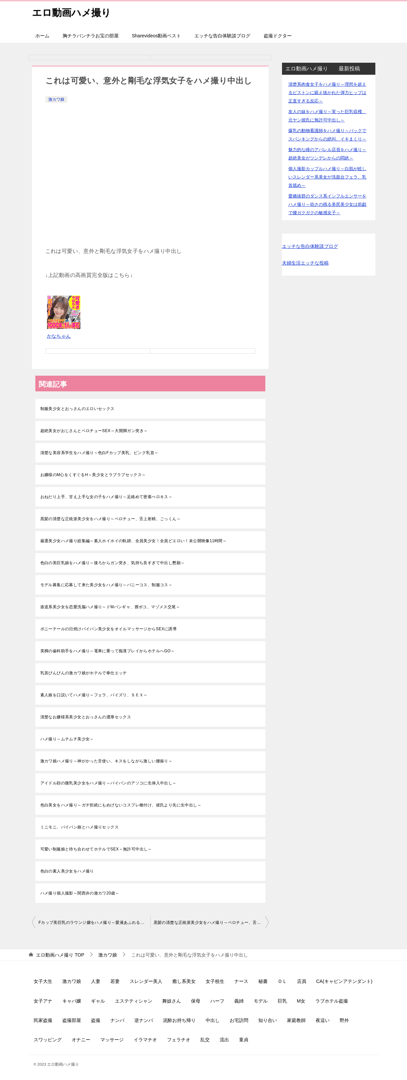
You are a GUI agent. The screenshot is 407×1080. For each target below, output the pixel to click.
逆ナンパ (143, 1020)
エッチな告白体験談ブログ (222, 35)
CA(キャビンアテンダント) (344, 981)
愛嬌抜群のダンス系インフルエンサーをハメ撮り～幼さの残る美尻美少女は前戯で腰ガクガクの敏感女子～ (327, 204)
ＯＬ (282, 981)
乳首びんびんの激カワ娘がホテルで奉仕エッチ (83, 673)
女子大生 (43, 981)
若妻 (115, 981)
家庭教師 (296, 1020)
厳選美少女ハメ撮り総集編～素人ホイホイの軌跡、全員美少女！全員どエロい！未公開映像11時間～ (133, 540)
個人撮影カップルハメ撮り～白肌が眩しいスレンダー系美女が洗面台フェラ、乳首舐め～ (327, 177)
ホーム (42, 35)
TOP (60, 955)
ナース (241, 981)
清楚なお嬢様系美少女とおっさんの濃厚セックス (85, 717)
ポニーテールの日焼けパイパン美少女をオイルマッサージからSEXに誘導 (108, 629)
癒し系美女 (184, 981)
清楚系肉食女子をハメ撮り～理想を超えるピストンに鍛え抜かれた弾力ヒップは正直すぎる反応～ (327, 92)
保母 (195, 1001)
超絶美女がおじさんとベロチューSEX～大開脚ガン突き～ (94, 430)
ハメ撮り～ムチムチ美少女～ (67, 739)
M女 (301, 1001)
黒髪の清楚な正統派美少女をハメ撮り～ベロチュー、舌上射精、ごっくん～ (110, 518)
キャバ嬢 (71, 1001)
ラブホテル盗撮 (331, 1001)
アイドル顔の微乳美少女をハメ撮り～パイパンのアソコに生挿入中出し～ (108, 783)
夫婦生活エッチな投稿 (305, 263)
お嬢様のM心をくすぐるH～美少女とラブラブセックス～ (93, 474)
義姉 (239, 1001)
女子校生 (215, 981)
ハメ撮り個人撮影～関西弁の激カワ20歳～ (79, 893)
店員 (301, 981)
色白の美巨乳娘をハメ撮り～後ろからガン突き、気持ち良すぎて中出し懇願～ (112, 563)
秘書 (263, 981)
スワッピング (48, 1039)
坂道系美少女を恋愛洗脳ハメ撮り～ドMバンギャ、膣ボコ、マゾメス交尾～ (110, 607)
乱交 (205, 1039)
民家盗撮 (43, 1020)
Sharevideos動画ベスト (156, 35)
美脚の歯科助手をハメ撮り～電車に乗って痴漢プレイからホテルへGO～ (107, 651)
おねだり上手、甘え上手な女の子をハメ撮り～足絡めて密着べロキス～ (106, 496)
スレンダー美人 (146, 981)
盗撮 (95, 1020)
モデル (261, 1001)
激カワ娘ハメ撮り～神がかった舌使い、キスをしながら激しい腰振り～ (106, 761)
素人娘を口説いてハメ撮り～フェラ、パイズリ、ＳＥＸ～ (94, 695)
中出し (213, 1020)
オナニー (81, 1039)
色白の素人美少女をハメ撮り (67, 871)
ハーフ (217, 1001)
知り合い (267, 1020)
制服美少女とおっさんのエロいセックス (77, 408)
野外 (344, 1020)
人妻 (95, 981)
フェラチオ (178, 1039)
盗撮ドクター (278, 35)
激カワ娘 (56, 99)
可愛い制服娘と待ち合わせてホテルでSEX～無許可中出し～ (96, 849)
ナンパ (117, 1020)
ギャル (98, 1001)
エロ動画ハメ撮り (73, 11)
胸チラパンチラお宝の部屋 (91, 35)
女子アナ (43, 1001)
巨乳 (282, 1001)
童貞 (243, 1039)
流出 (224, 1039)
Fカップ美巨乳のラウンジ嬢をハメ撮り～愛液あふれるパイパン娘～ (94, 922)
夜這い (323, 1020)
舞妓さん (171, 1001)
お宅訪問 (239, 1020)
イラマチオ (145, 1039)
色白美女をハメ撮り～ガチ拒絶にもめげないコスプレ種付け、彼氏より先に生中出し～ (121, 805)
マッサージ (112, 1039)
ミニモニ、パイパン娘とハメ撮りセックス (79, 827)
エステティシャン (133, 1001)
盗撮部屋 (71, 1020)
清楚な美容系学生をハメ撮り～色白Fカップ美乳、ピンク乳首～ (99, 452)
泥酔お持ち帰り (179, 1020)
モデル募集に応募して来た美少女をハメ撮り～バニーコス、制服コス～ (106, 585)
